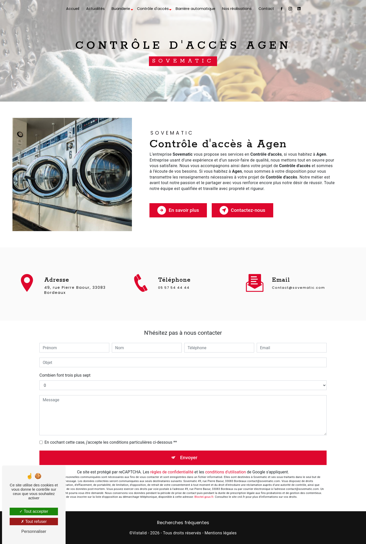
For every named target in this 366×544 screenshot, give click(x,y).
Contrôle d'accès (153, 8)
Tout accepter (33, 511)
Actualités (95, 8)
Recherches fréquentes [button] (183, 523)
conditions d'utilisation (225, 472)
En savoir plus (178, 210)
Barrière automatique (195, 8)
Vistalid (140, 533)
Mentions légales (221, 533)
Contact (266, 8)
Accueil (72, 8)
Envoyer (188, 457)
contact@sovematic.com (298, 280)
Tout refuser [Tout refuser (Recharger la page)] (34, 521)
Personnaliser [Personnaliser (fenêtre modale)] (33, 531)
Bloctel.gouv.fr (203, 497)
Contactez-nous (242, 210)
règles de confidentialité (171, 472)
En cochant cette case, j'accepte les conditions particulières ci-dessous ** (110, 442)
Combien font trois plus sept (64, 375)
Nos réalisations (237, 8)
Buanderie (121, 8)
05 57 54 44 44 (174, 295)
